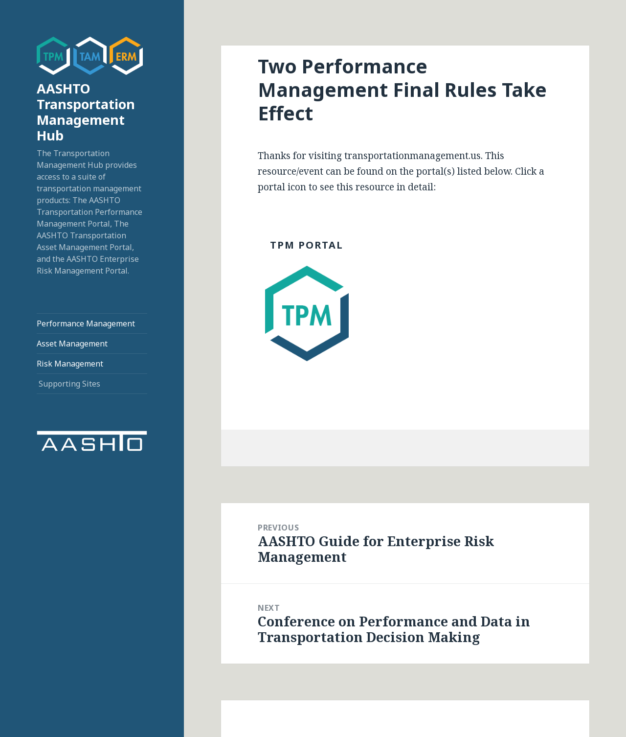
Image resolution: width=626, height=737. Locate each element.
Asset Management (72, 343)
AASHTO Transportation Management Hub (86, 111)
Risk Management (70, 363)
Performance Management (86, 323)
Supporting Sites (69, 383)
